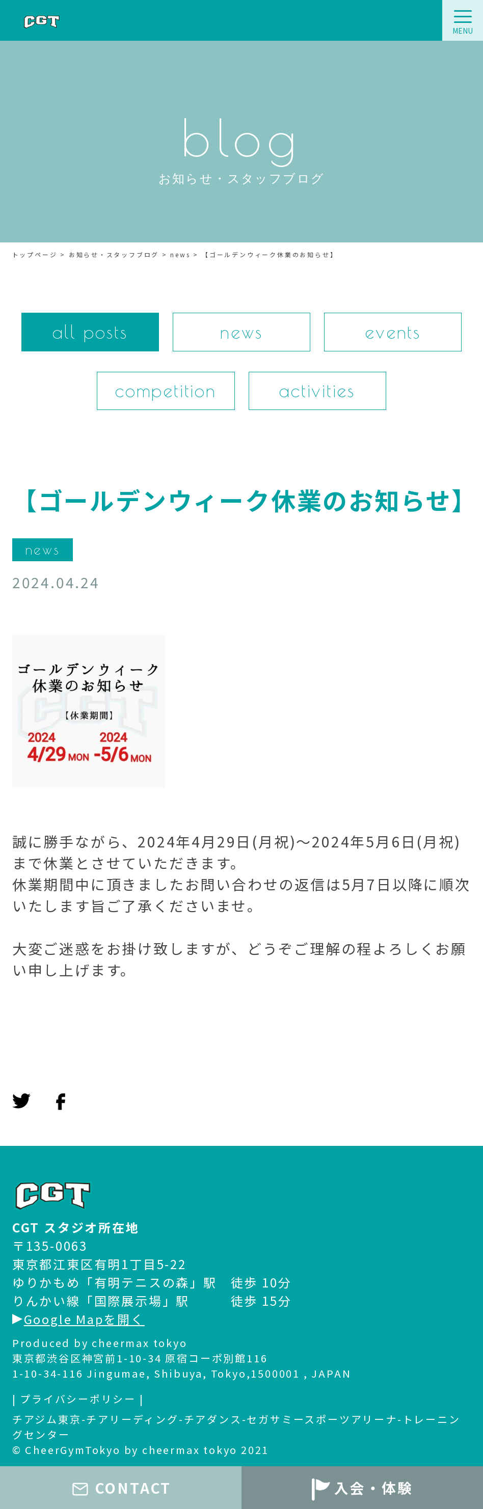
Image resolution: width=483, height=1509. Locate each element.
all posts (90, 332)
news (241, 332)
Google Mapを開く (78, 1319)
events (393, 332)
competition (166, 391)
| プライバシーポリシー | (78, 1399)
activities (317, 391)
